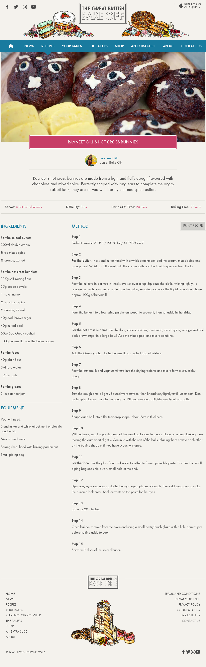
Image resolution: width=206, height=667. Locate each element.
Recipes (47, 46)
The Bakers (98, 46)
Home (11, 46)
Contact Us (191, 46)
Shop (119, 46)
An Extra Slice (143, 46)
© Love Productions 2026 (25, 652)
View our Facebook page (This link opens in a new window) (7, 7)
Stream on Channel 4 (182, 8)
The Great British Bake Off (103, 13)
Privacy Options (187, 599)
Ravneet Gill (109, 158)
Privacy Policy (189, 604)
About (168, 46)
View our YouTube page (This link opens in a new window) (33, 7)
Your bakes (14, 610)
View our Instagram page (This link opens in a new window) (24, 7)
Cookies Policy (188, 610)
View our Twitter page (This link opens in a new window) (16, 7)
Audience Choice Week (23, 615)
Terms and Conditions (182, 594)
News (29, 46)
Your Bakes (72, 46)
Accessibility (190, 615)
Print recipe (193, 225)
